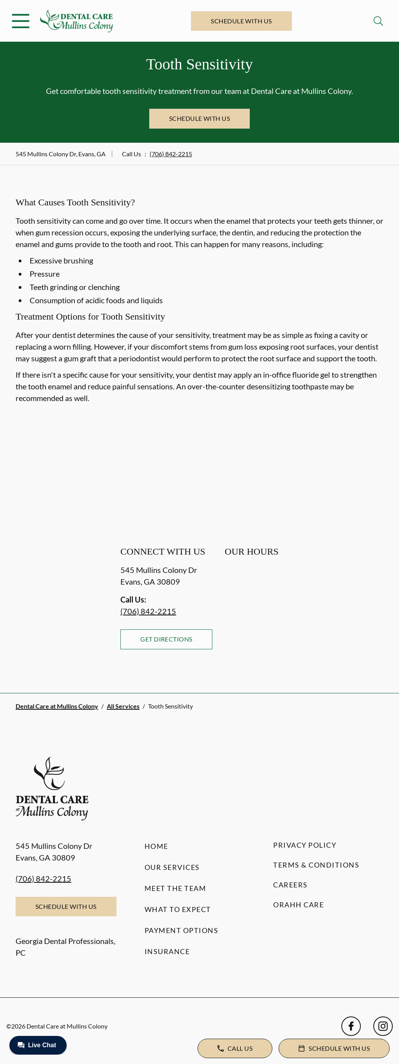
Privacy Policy (304, 845)
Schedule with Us (241, 21)
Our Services (172, 867)
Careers (290, 884)
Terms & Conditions (316, 865)
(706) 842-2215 (171, 153)
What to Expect (178, 909)
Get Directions (166, 639)
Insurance (167, 951)
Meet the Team (176, 888)
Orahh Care (298, 904)
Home (156, 846)
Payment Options (182, 930)
